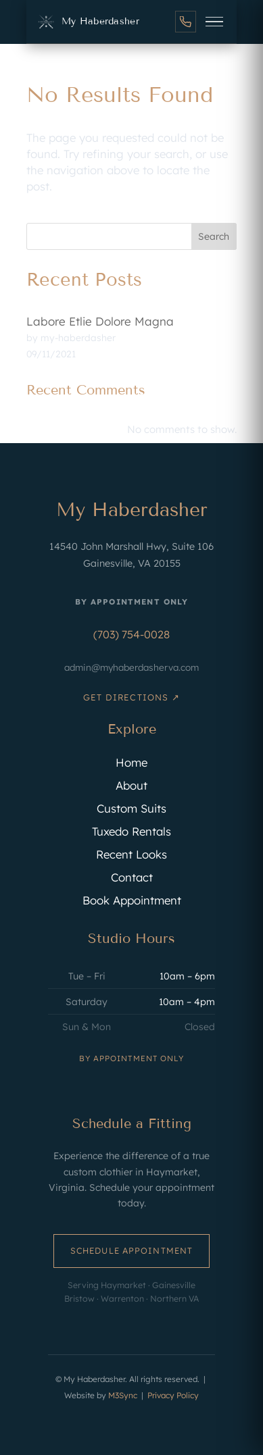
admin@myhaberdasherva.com (131, 667)
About (131, 785)
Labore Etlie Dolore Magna (100, 321)
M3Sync (122, 1395)
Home (131, 762)
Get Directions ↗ (131, 697)
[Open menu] (214, 21)
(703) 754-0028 (131, 634)
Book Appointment (131, 900)
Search (213, 236)
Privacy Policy (173, 1395)
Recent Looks (131, 854)
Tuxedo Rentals (131, 831)
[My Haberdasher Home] (87, 21)
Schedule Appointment (131, 1251)
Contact (132, 877)
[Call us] (185, 21)
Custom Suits (131, 808)
